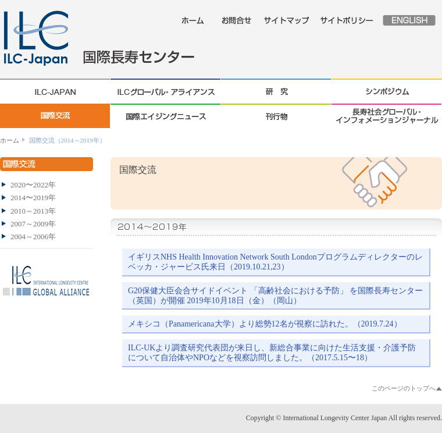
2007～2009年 (33, 223)
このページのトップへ (404, 388)
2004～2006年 (33, 236)
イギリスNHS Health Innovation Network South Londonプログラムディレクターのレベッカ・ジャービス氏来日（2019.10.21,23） (275, 262)
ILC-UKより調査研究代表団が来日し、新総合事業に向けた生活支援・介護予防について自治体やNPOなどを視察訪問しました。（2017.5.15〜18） (272, 352)
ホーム (9, 140)
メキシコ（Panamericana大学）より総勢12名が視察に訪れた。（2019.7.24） (265, 324)
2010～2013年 (33, 211)
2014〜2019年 (33, 197)
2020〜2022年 (33, 184)
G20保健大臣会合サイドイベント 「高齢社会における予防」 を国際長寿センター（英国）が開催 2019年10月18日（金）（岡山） (275, 295)
